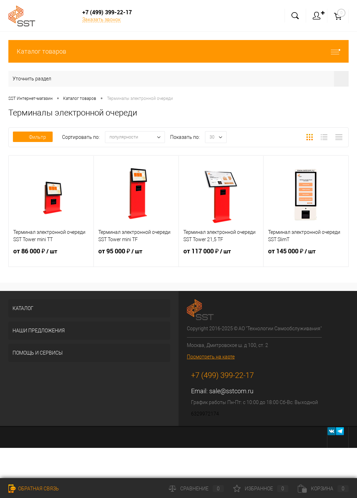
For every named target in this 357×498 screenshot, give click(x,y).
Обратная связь (33, 488)
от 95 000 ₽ (136, 255)
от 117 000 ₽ (221, 255)
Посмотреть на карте (211, 356)
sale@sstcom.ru (231, 391)
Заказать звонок (101, 19)
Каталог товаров (178, 51)
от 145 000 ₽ (306, 255)
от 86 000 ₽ (51, 255)
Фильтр (33, 137)
